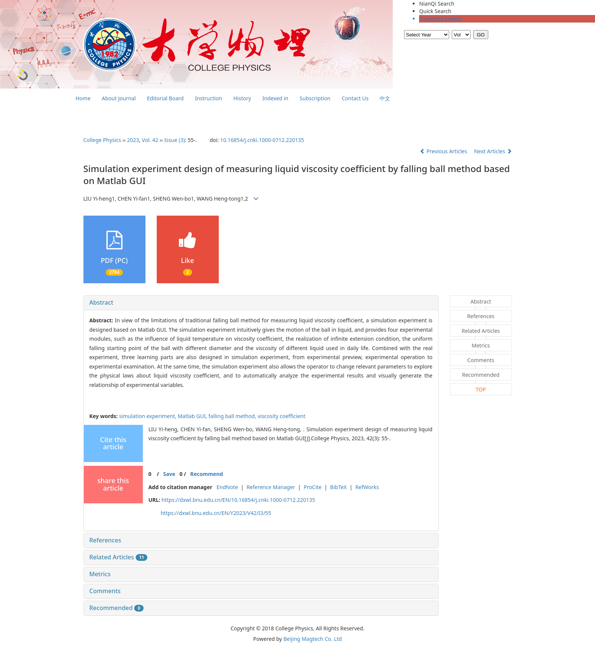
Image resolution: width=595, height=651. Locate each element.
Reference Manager (271, 487)
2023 (133, 139)
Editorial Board (165, 98)
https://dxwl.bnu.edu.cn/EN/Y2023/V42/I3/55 (215, 513)
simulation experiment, (148, 416)
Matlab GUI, (193, 416)
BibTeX (338, 487)
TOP (481, 389)
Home (83, 98)
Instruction (208, 98)
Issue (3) (174, 139)
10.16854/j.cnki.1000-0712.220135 (262, 139)
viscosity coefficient (281, 416)
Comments (105, 591)
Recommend (206, 473)
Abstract (101, 302)
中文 (385, 98)
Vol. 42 (150, 139)
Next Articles (493, 151)
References (105, 540)
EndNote (227, 487)
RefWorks (367, 487)
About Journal (119, 98)
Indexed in (275, 98)
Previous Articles (444, 151)
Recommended (116, 608)
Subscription (315, 98)
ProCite (313, 487)
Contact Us (355, 98)
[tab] (261, 303)
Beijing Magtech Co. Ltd (312, 638)
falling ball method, (233, 416)
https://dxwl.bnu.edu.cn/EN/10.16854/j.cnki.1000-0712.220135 (238, 499)
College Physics (102, 139)
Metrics (100, 574)
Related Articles (118, 557)
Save (169, 473)
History (242, 98)
